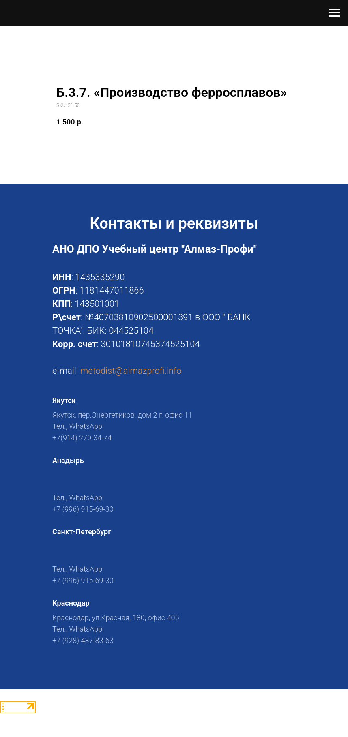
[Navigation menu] (334, 13)
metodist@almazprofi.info (131, 371)
